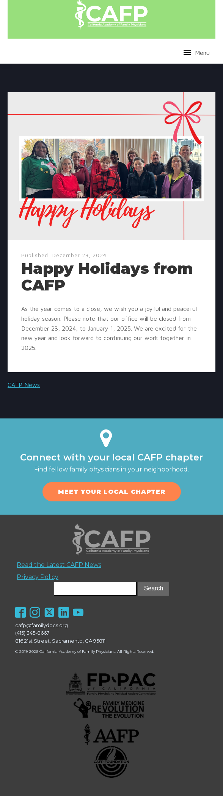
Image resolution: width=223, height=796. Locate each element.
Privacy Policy (37, 577)
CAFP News (24, 384)
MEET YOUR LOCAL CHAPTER (111, 491)
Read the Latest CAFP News (59, 564)
